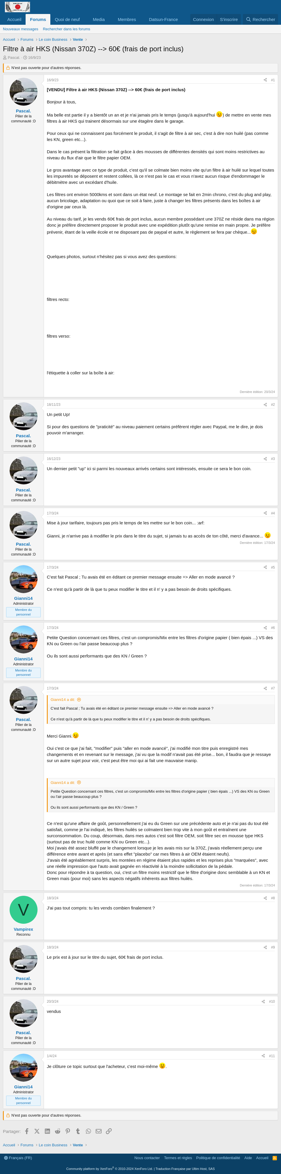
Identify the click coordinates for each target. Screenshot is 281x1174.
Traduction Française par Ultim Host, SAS (185, 1169)
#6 (273, 628)
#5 (273, 567)
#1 (273, 80)
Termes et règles (178, 1158)
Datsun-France (163, 19)
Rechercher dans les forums (66, 29)
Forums (38, 19)
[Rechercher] (260, 19)
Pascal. (14, 57)
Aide (248, 1158)
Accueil (14, 19)
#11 (272, 1056)
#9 (273, 947)
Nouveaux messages (20, 29)
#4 (273, 513)
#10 (272, 1002)
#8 (273, 898)
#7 (273, 688)
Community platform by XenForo (109, 1169)
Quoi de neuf (67, 19)
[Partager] (265, 80)
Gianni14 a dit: (63, 699)
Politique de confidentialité (218, 1158)
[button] (84, 19)
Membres (127, 19)
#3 (273, 459)
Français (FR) (18, 1158)
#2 (273, 405)
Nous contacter (147, 1158)
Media (99, 19)
